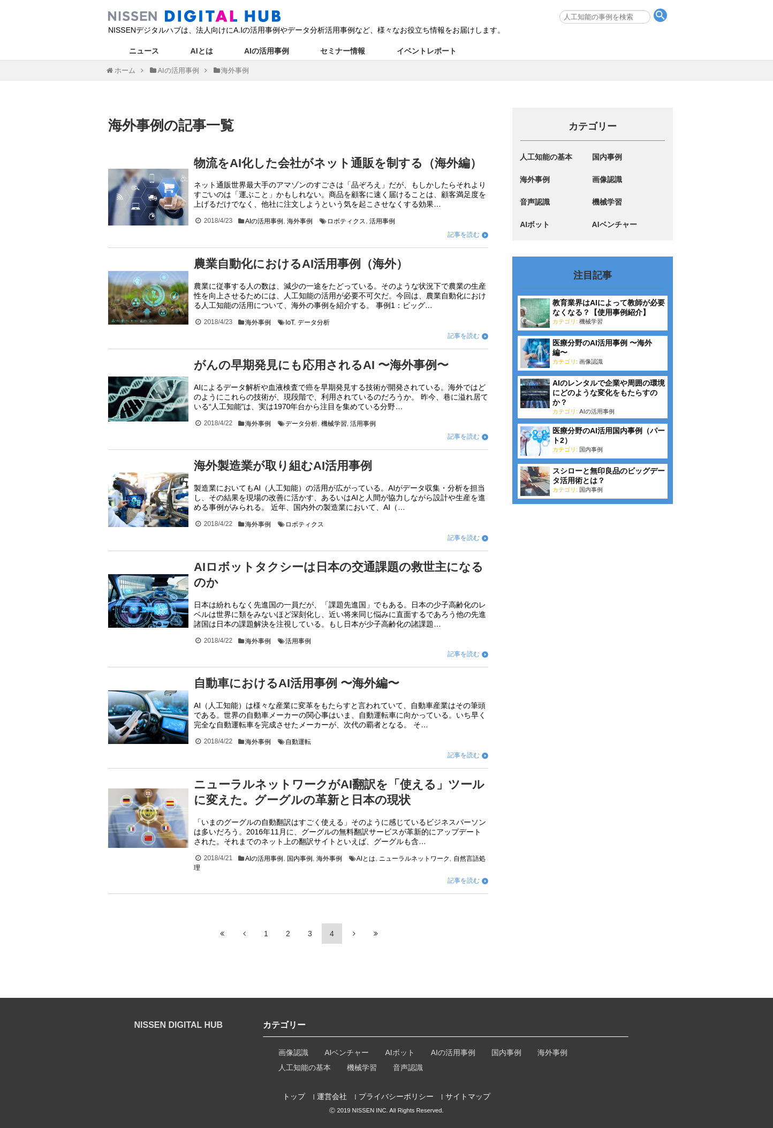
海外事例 (300, 221)
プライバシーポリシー (396, 1096)
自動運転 (298, 742)
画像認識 (607, 179)
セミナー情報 (342, 51)
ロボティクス (346, 221)
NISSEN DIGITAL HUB (178, 1024)
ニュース (144, 51)
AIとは (202, 51)
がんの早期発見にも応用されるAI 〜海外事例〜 (321, 365)
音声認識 (535, 202)
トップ (294, 1096)
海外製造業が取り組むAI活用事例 (283, 465)
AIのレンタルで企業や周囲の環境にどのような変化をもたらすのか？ (608, 393)
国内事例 (300, 858)
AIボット (535, 224)
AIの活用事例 (266, 51)
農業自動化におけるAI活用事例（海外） (301, 263)
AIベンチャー (614, 224)
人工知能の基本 (546, 157)
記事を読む (464, 234)
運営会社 (332, 1096)
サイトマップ (467, 1096)
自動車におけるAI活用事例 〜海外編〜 (296, 683)
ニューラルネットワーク (414, 858)
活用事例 (382, 221)
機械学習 (334, 423)
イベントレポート (427, 51)
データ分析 (314, 322)
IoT (289, 322)
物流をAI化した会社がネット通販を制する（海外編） (338, 163)
